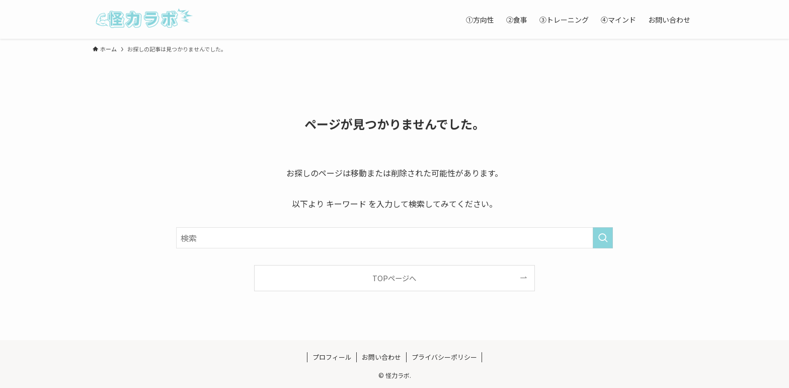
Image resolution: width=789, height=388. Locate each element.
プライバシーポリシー (444, 357)
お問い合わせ (381, 357)
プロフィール (332, 357)
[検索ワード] (394, 237)
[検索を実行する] (603, 237)
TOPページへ (394, 278)
